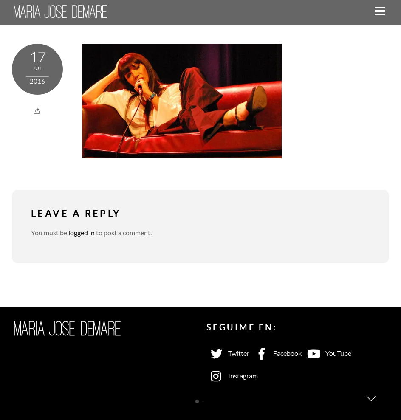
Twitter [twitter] (227, 353)
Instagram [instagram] (232, 376)
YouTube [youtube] (327, 353)
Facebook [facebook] (276, 353)
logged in (81, 232)
